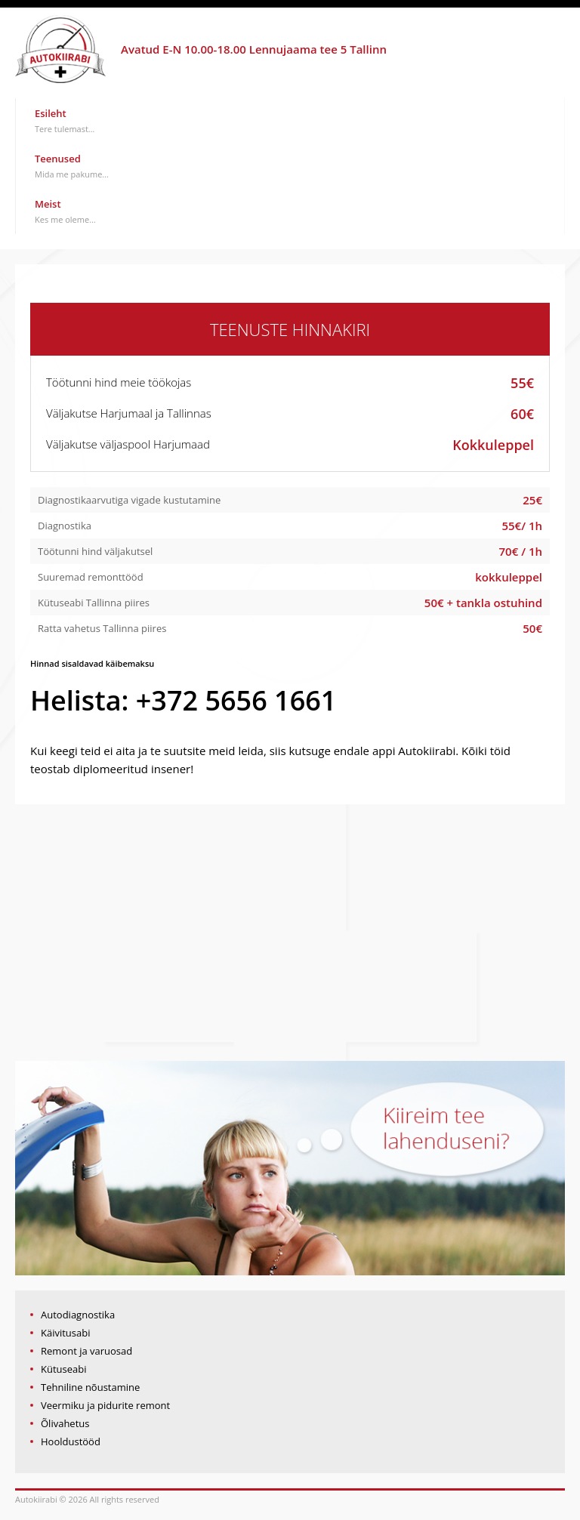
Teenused (72, 166)
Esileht (64, 120)
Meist (65, 211)
